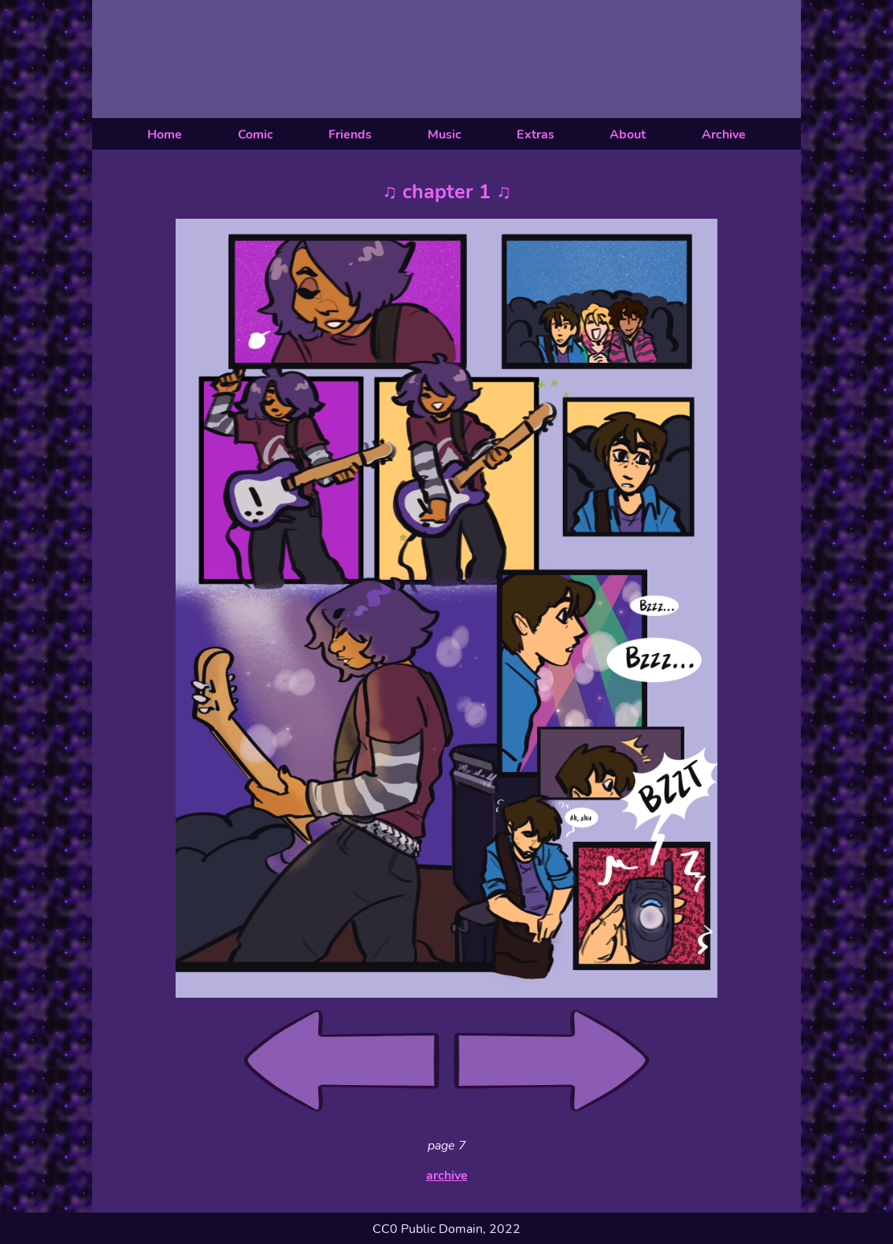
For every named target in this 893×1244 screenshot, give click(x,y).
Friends (350, 134)
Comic (255, 134)
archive (447, 1175)
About (628, 134)
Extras (535, 134)
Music (444, 134)
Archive (724, 134)
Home (164, 134)
